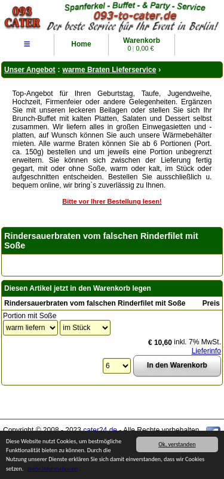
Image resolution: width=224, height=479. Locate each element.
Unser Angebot (30, 70)
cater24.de (100, 430)
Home (81, 44)
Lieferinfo (206, 351)
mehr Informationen (52, 469)
